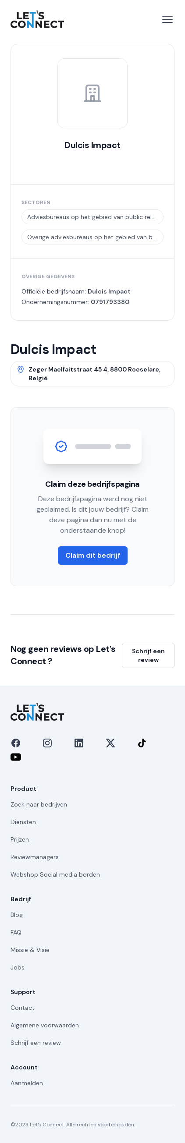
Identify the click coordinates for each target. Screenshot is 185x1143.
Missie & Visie (30, 950)
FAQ (16, 932)
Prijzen (20, 839)
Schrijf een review (148, 655)
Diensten (23, 822)
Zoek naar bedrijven (39, 804)
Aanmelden (27, 1083)
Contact (23, 1008)
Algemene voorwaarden (45, 1025)
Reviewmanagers (35, 857)
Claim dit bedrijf (92, 555)
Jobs (18, 967)
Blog (17, 915)
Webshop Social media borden (55, 874)
